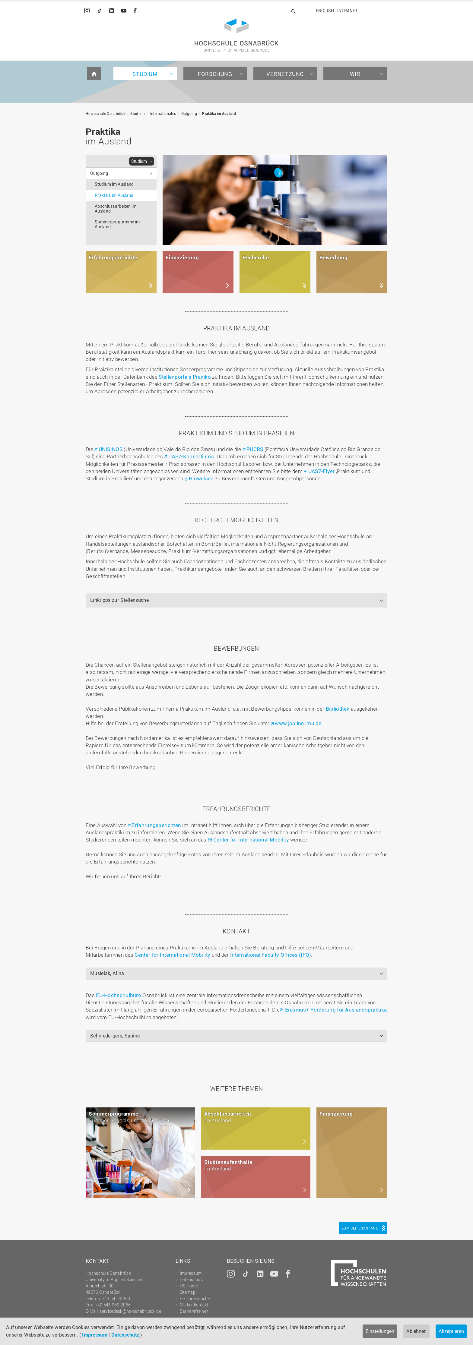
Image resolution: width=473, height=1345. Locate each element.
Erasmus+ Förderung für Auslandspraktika (335, 1009)
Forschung (215, 73)
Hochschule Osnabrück (105, 113)
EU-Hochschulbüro (118, 995)
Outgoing (189, 113)
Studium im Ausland (114, 184)
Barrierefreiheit (194, 1311)
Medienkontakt (194, 1305)
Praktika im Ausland (219, 113)
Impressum (94, 1334)
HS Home (189, 1286)
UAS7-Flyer (322, 471)
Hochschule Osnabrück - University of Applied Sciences (236, 35)
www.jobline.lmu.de (298, 723)
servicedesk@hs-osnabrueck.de (130, 1311)
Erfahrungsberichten (156, 825)
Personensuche (195, 1298)
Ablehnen (416, 1331)
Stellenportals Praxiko (185, 376)
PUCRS (254, 449)
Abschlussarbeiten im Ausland (115, 208)
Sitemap (187, 1292)
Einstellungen (380, 1331)
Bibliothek (338, 708)
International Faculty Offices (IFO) (270, 954)
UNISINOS (110, 449)
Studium (144, 73)
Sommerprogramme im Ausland (117, 224)
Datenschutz (125, 1334)
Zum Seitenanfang (359, 1228)
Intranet (347, 11)
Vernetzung (285, 73)
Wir (355, 73)
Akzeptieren (451, 1331)
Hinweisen (201, 478)
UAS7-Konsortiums (191, 456)
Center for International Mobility (251, 839)
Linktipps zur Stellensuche (119, 600)
